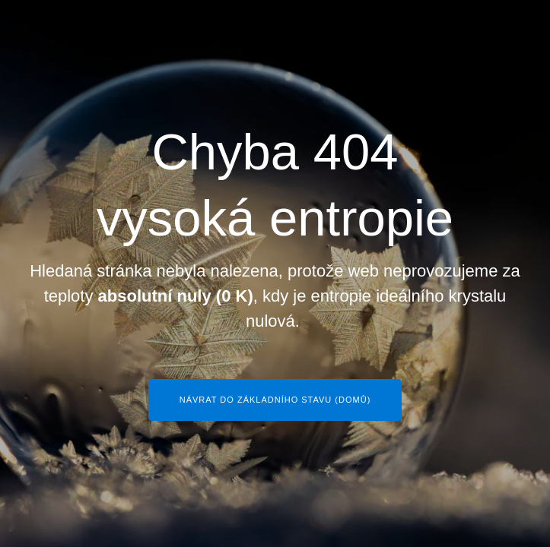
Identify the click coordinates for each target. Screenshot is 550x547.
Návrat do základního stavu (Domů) (275, 399)
